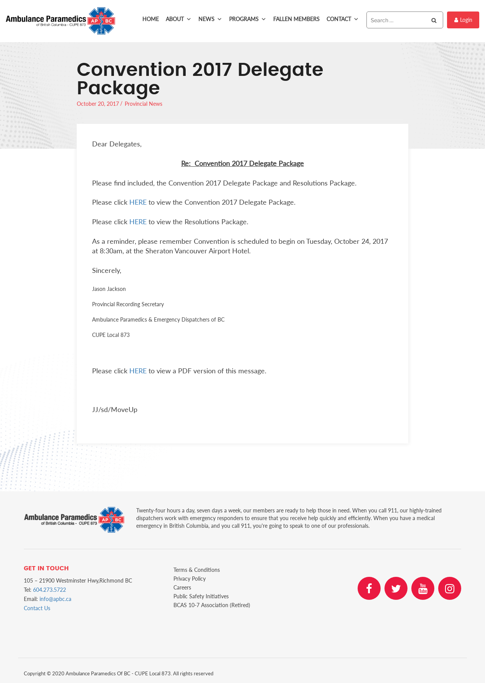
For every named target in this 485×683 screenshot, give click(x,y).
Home (150, 19)
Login (463, 19)
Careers (182, 587)
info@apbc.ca (55, 599)
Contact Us (37, 608)
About (178, 19)
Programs (247, 19)
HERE (138, 202)
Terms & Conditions (196, 569)
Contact (343, 19)
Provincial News (143, 103)
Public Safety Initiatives (201, 596)
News (210, 19)
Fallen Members (296, 19)
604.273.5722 (49, 589)
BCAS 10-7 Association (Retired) (211, 605)
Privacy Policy (189, 578)
